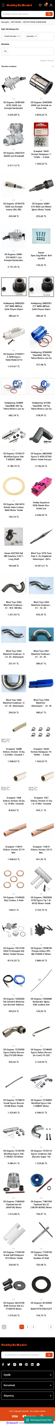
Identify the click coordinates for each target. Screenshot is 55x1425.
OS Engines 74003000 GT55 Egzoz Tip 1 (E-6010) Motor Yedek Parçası (41, 900)
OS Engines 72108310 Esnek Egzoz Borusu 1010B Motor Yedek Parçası (13, 1103)
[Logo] (19, 5)
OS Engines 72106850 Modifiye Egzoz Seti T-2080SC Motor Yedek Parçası (41, 1103)
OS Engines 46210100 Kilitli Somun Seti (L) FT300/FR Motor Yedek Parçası (13, 1306)
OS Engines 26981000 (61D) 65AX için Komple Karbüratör (13, 105)
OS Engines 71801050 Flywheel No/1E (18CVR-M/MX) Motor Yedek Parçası (41, 1204)
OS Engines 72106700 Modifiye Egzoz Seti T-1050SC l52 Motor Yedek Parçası (13, 1154)
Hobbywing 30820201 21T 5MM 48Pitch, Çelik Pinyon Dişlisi (41, 306)
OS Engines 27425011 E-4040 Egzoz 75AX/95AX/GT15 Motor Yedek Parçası (13, 357)
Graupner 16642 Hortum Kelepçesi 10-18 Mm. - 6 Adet (41, 752)
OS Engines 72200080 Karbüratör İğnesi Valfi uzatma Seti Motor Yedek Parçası (41, 1002)
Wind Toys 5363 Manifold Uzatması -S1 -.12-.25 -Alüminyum (41, 605)
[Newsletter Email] (27, 1354)
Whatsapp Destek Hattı (39, 1420)
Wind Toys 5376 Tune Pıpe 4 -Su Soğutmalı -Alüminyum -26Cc (41, 556)
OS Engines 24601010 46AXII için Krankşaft (13, 154)
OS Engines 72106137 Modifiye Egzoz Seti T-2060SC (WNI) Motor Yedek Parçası (13, 456)
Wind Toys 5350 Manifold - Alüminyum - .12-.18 (41, 703)
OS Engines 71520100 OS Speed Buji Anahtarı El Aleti (41, 1255)
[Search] (27, 14)
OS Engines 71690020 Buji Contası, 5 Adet (13, 899)
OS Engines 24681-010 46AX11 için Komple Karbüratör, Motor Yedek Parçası (13, 257)
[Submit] (49, 1355)
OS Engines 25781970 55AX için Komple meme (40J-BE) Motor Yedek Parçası (13, 207)
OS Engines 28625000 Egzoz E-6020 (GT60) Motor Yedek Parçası (41, 456)
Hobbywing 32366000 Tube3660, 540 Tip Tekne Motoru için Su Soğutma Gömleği (41, 355)
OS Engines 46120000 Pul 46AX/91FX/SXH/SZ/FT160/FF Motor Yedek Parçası (41, 1306)
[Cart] (45, 5)
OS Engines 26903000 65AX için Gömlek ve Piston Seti (41, 105)
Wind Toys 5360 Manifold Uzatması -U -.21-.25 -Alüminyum (13, 703)
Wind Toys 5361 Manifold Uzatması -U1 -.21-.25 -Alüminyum (41, 654)
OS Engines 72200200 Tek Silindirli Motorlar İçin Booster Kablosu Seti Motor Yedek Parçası (13, 1002)
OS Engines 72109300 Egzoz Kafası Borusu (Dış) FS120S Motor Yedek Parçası (13, 1052)
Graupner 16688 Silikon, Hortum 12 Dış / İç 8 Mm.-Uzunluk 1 (13, 752)
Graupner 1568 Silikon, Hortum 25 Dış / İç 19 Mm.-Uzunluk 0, (13, 801)
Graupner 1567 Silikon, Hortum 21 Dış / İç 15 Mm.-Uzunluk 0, (41, 801)
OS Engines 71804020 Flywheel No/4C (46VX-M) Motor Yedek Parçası (13, 1204)
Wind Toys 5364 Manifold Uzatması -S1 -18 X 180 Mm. (14, 605)
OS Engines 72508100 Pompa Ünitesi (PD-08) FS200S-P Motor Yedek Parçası (41, 951)
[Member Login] (51, 5)
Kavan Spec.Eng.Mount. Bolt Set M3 (41, 255)
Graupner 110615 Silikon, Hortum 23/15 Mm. (41, 850)
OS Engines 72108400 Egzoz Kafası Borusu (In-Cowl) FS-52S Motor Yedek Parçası (41, 1052)
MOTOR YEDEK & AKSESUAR (34, 22)
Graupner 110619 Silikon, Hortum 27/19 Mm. (13, 850)
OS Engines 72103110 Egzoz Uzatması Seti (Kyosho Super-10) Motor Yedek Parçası (41, 1154)
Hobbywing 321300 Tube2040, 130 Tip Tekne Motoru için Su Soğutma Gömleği (41, 406)
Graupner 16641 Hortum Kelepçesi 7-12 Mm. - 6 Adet (41, 154)
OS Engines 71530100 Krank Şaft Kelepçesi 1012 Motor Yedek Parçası (13, 1255)
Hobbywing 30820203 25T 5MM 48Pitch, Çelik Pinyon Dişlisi (13, 306)
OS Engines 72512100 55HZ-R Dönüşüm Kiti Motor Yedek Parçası (13, 951)
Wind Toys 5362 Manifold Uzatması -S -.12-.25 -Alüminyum (13, 654)
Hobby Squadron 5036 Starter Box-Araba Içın (41, 505)
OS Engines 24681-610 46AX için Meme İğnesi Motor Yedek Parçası (41, 207)
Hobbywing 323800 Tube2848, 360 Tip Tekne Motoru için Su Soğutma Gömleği (13, 406)
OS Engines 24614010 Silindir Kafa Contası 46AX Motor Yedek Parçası (13, 507)
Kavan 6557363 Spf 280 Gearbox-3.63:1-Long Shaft (14, 556)
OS (13, 99)
